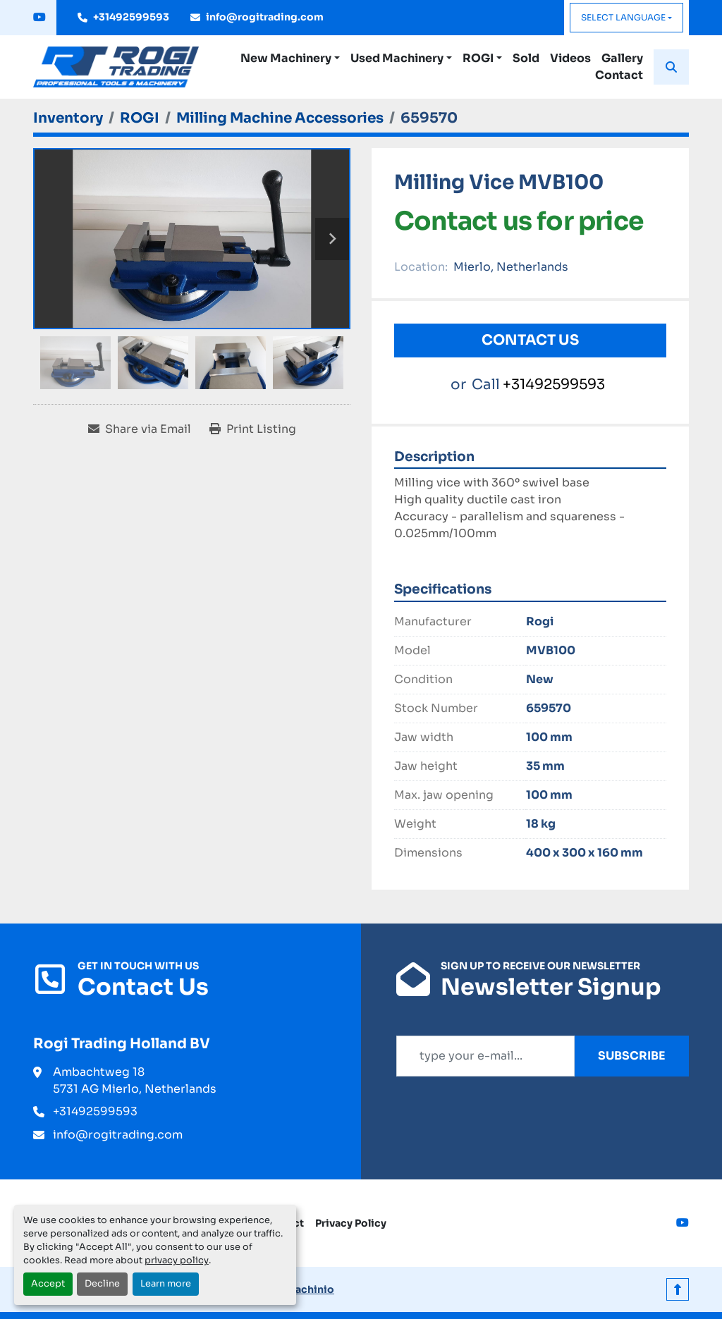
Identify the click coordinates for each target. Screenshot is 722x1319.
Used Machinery (396, 58)
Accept (48, 1283)
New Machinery (285, 58)
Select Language (623, 17)
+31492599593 (131, 17)
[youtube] (39, 17)
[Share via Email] (139, 429)
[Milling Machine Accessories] (280, 118)
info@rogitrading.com (265, 17)
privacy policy (177, 1260)
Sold (526, 58)
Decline (102, 1283)
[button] (290, 58)
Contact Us (530, 340)
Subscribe (632, 1055)
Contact (619, 75)
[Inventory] (68, 118)
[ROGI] (139, 118)
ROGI (478, 58)
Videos (570, 58)
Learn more (165, 1283)
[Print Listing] (252, 429)
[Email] (485, 1056)
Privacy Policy (350, 1223)
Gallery (622, 58)
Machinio (310, 1289)
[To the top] (677, 1289)
